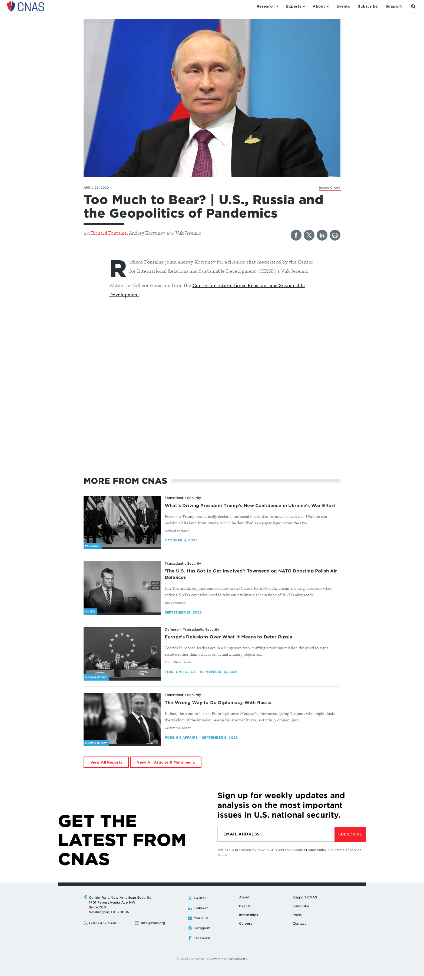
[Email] (275, 834)
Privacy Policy (315, 850)
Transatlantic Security (183, 498)
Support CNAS (305, 897)
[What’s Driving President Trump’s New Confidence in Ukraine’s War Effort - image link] (122, 521)
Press (297, 915)
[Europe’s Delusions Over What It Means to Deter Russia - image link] (122, 653)
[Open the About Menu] (320, 6)
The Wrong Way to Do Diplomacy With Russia (218, 702)
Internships (248, 915)
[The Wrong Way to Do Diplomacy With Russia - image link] (122, 718)
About (244, 897)
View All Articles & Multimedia (166, 762)
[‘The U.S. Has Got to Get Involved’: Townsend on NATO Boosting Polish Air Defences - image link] (122, 587)
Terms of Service (348, 850)
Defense (172, 629)
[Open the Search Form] (413, 6)
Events (245, 906)
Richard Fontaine (109, 232)
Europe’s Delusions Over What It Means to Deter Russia (228, 636)
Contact (299, 923)
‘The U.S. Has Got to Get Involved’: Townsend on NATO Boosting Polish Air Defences (251, 574)
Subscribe (350, 834)
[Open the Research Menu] (267, 6)
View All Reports (106, 762)
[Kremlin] (330, 187)
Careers (245, 923)
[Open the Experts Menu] (295, 6)
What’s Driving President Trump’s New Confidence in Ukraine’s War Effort (250, 505)
